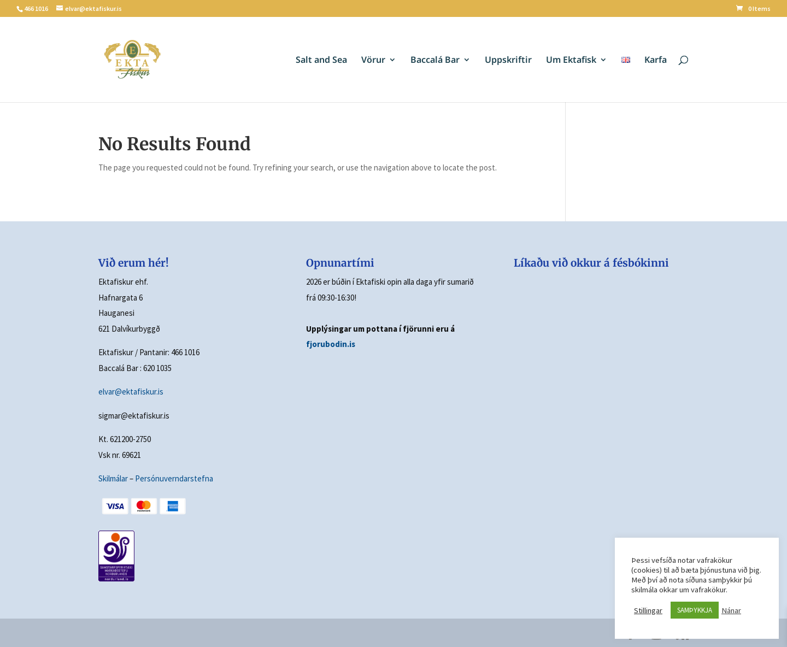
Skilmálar (113, 478)
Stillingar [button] (648, 610)
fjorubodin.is (330, 344)
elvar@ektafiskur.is (130, 391)
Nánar (731, 610)
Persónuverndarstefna (174, 478)
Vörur (373, 61)
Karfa (655, 61)
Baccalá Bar (435, 61)
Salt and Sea (321, 61)
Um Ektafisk (571, 61)
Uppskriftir (508, 61)
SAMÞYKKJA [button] (694, 610)
